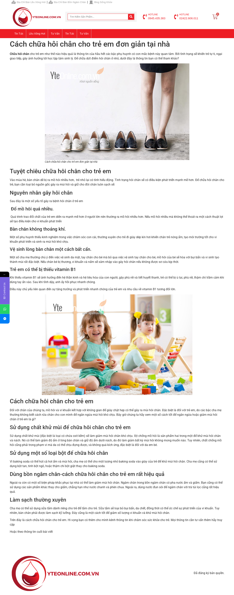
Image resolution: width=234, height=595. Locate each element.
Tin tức (18, 33)
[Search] (131, 17)
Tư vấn (55, 33)
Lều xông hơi (37, 33)
